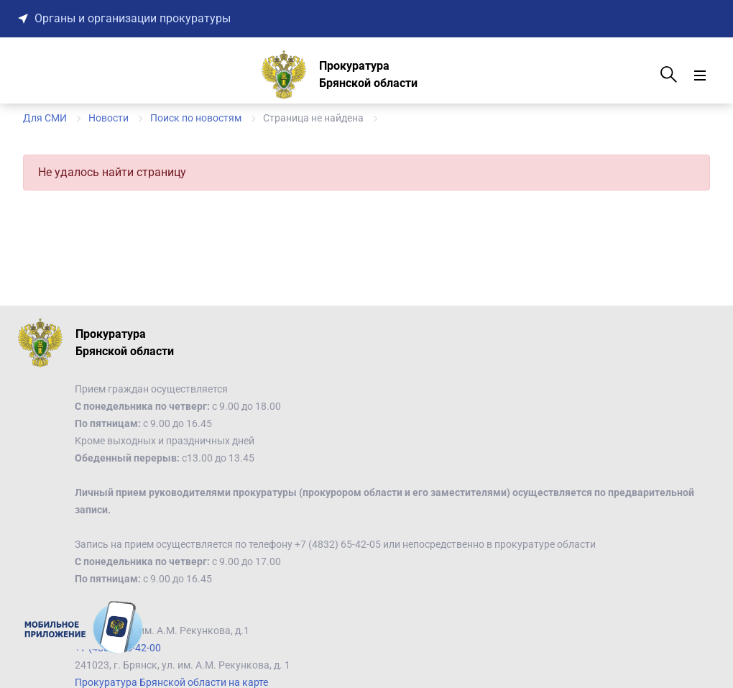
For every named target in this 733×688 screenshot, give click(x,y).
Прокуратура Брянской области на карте (171, 682)
